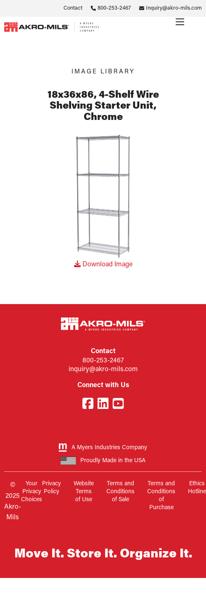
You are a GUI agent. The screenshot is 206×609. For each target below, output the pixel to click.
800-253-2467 (114, 8)
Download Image (103, 264)
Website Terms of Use (84, 492)
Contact (72, 8)
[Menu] (180, 21)
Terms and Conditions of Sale (120, 492)
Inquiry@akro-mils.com (174, 8)
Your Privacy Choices (31, 492)
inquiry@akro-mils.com (103, 369)
